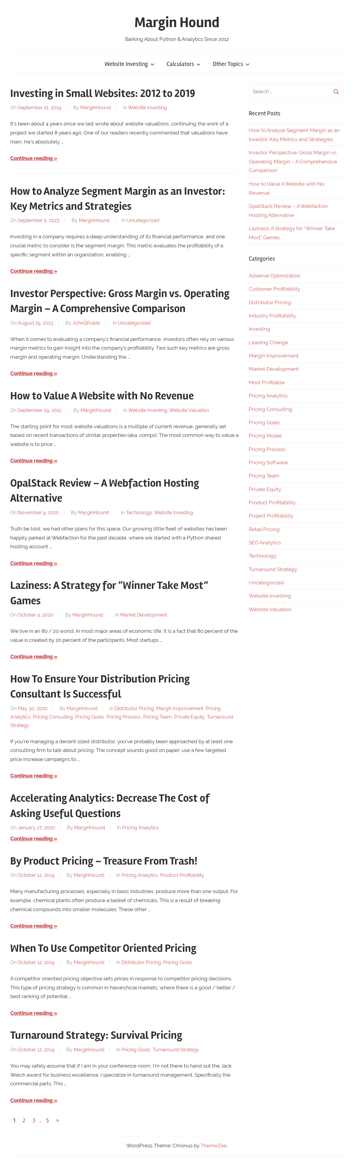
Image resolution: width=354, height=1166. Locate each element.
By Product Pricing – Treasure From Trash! (103, 861)
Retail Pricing (264, 529)
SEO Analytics (265, 543)
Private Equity (189, 717)
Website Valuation (189, 410)
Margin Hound (177, 22)
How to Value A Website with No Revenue (102, 396)
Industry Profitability (272, 316)
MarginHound (95, 107)
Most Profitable (267, 382)
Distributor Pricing (134, 708)
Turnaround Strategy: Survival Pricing (96, 1035)
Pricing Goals (89, 717)
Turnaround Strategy (176, 1050)
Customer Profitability (274, 289)
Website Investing (130, 64)
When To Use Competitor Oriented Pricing (103, 948)
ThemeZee (214, 1146)
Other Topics (231, 64)
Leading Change (268, 342)
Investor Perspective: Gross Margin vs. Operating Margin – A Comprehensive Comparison (293, 162)
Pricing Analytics (140, 827)
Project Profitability (271, 516)
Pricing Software (268, 462)
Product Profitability (182, 875)
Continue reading (31, 158)
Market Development (143, 615)
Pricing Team (157, 717)
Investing (259, 329)
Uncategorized (143, 220)
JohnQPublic (86, 323)
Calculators (184, 64)
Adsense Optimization (274, 276)
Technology (139, 512)
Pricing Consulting (53, 717)
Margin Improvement (179, 708)
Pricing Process (123, 717)
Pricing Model (265, 436)
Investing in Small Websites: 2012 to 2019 (102, 93)
